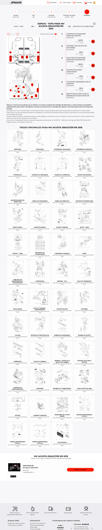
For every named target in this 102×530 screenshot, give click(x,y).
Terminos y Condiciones (37, 523)
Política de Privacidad (37, 525)
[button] (94, 23)
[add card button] (93, 41)
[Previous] (33, 26)
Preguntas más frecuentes (16, 523)
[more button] (89, 41)
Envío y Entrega (35, 529)
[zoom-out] (8, 34)
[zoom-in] (17, 34)
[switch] (56, 34)
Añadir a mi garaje (80, 469)
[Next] (69, 26)
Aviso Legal (33, 527)
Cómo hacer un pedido (15, 525)
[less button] (85, 41)
